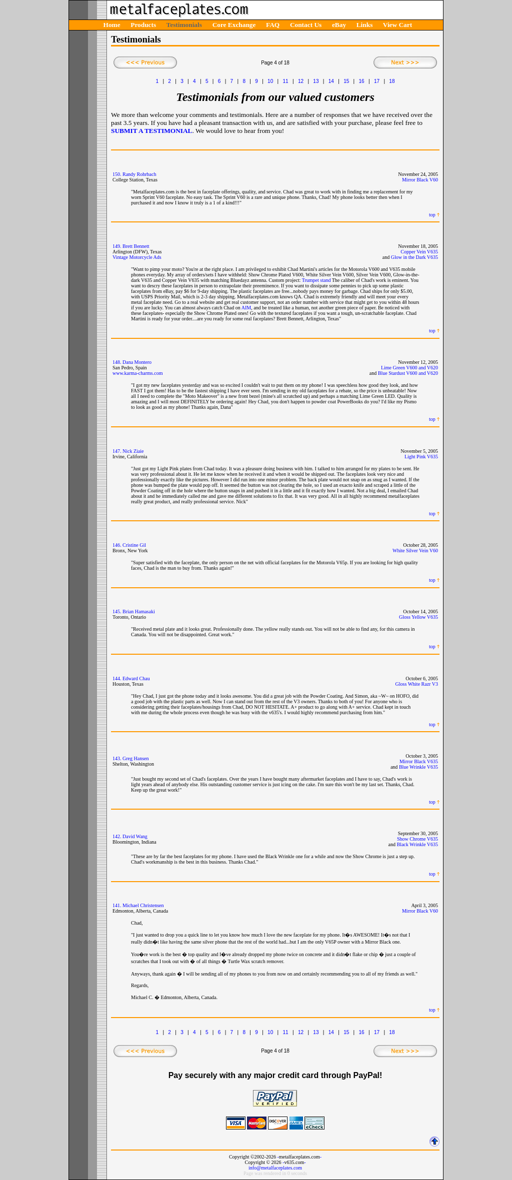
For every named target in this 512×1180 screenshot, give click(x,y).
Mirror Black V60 (420, 179)
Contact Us (306, 24)
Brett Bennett (136, 246)
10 (270, 81)
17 (377, 81)
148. (117, 362)
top (432, 214)
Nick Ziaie (133, 451)
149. (117, 246)
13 (315, 81)
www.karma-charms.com (137, 373)
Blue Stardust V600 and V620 (408, 373)
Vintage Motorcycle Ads (137, 257)
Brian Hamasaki (138, 611)
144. (117, 678)
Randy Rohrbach (139, 174)
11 (285, 81)
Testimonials (184, 24)
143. (117, 758)
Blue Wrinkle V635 (418, 767)
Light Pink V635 (421, 456)
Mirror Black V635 (419, 761)
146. (117, 545)
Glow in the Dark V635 (414, 257)
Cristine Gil (134, 545)
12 (301, 81)
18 (391, 81)
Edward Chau (136, 678)
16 (361, 81)
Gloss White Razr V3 (417, 684)
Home (112, 24)
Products (143, 24)
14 (331, 81)
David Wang (135, 836)
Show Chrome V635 (417, 839)
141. (117, 905)
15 (346, 81)
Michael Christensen (143, 905)
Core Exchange (234, 24)
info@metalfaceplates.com (275, 1168)
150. (117, 174)
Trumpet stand (316, 280)
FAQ (273, 24)
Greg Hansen (135, 758)
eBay (339, 24)
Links (364, 24)
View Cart (397, 24)
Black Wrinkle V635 (417, 844)
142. (117, 836)
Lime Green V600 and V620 (409, 367)
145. (117, 611)
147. (117, 451)
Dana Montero (137, 362)
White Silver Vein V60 (415, 550)
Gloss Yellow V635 (418, 617)
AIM (246, 307)
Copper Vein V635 (419, 251)
